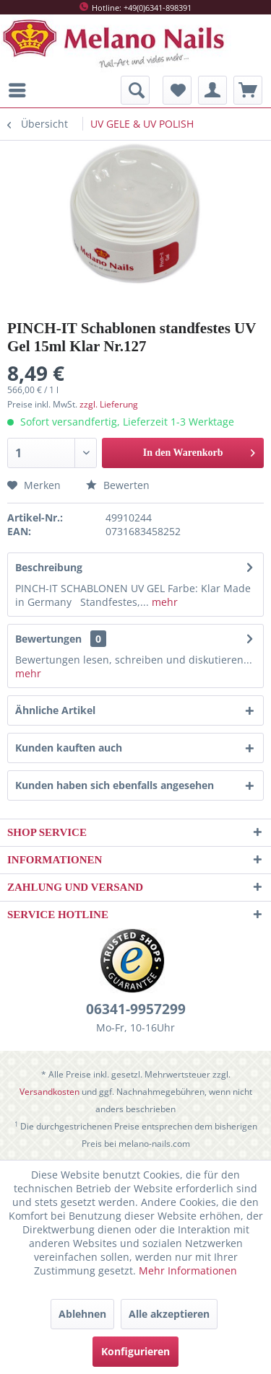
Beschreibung (48, 567)
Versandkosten (49, 1091)
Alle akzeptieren (169, 1314)
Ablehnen (82, 1314)
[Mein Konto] (212, 90)
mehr (163, 602)
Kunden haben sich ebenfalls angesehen (114, 785)
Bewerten (118, 485)
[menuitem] (21, 90)
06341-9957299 (136, 1009)
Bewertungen (48, 639)
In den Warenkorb (199, 449)
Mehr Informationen (188, 1270)
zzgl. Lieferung (108, 404)
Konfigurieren (135, 1351)
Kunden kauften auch (68, 747)
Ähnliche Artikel (55, 710)
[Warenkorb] (247, 90)
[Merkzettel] (177, 90)
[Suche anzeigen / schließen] (135, 90)
